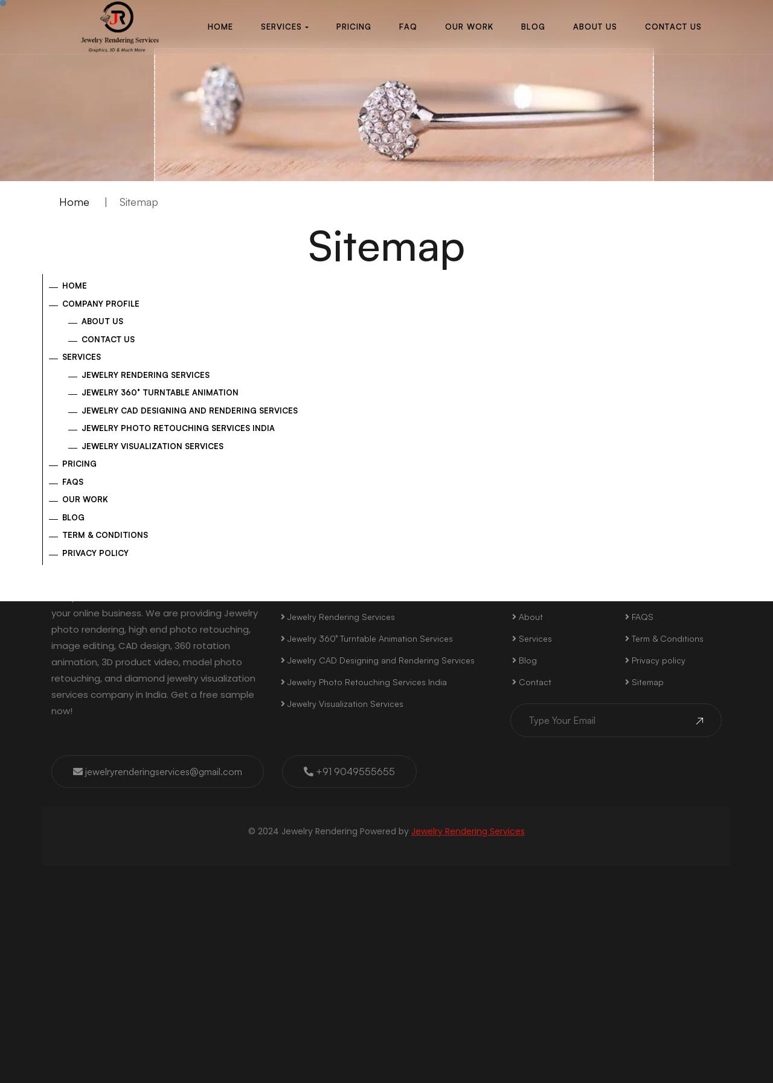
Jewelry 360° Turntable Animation (160, 392)
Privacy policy (95, 553)
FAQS (639, 809)
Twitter (497, 640)
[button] (283, 26)
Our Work (85, 499)
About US (102, 321)
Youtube (697, 639)
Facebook (357, 639)
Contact (531, 874)
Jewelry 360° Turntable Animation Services (367, 831)
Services (81, 357)
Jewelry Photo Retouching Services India (178, 428)
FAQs (72, 482)
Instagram (429, 639)
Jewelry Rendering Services (146, 375)
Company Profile (101, 303)
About (527, 809)
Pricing (79, 463)
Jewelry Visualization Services (152, 446)
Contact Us (108, 339)
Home (74, 201)
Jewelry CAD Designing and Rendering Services (190, 410)
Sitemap (644, 874)
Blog (73, 517)
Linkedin (630, 639)
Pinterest (560, 639)
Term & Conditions (105, 535)
